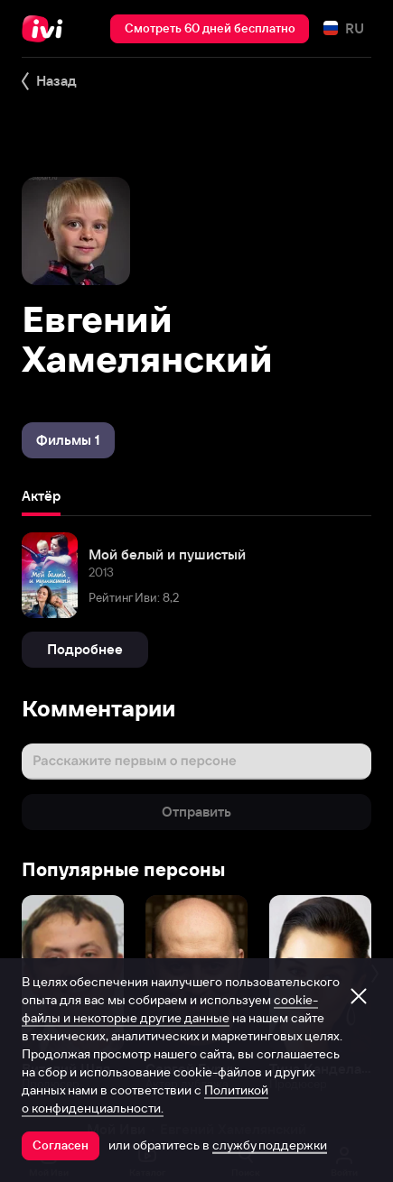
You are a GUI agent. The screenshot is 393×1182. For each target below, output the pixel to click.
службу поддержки (269, 1145)
